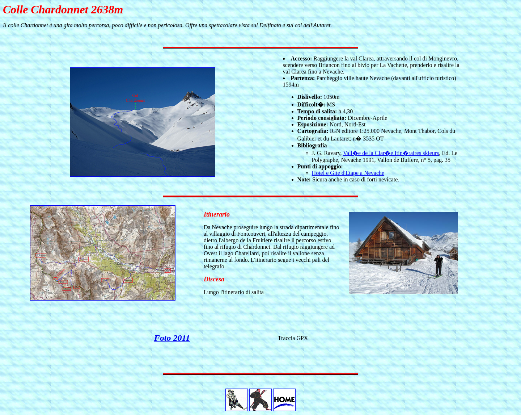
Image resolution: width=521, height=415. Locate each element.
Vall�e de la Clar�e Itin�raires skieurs (391, 153)
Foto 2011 (172, 338)
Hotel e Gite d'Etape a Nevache (348, 173)
